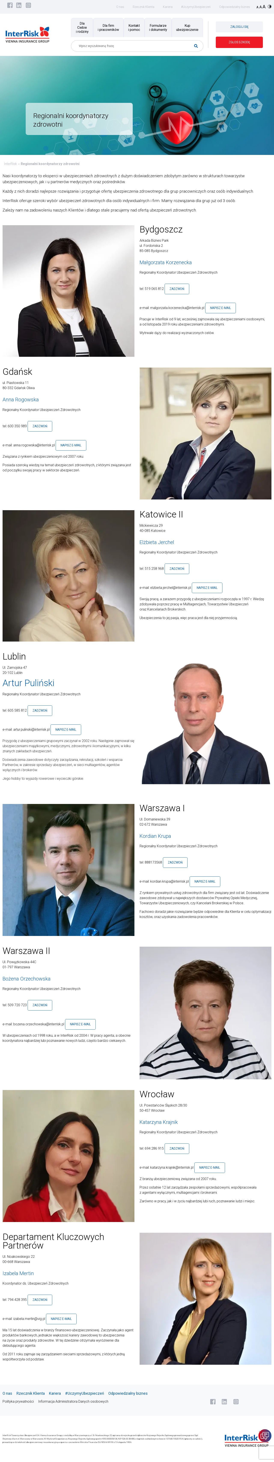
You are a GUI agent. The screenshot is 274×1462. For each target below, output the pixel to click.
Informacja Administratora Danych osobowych (73, 1401)
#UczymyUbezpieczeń (196, 7)
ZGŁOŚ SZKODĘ (239, 42)
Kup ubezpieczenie (187, 28)
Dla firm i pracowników (108, 28)
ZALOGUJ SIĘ (239, 26)
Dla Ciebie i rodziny (82, 27)
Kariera (168, 7)
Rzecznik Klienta (143, 7)
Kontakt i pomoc (134, 28)
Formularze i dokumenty (158, 28)
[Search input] (135, 45)
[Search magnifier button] (197, 45)
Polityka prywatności (18, 1401)
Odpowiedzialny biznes (234, 7)
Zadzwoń (177, 289)
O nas (120, 7)
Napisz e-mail (220, 308)
